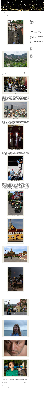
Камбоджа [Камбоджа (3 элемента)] (31, 36)
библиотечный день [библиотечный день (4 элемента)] (36, 40)
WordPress (42, 391)
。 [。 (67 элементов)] (38, 34)
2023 (30, 49)
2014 (30, 57)
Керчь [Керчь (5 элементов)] (33, 36)
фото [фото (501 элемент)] (33, 41)
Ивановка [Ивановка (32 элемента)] (37, 35)
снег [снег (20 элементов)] (30, 41)
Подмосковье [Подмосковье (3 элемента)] (37, 37)
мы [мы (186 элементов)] (42, 40)
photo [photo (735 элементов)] (35, 32)
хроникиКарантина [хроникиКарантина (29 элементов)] (39, 41)
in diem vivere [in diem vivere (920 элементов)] (34, 31)
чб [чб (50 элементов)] (30, 42)
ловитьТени (17, 379)
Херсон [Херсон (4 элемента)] (31, 40)
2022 (30, 50)
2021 (30, 51)
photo (25, 379)
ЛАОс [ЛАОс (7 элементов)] (31, 37)
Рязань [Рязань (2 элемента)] (40, 37)
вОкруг (31, 20)
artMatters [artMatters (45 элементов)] (32, 29)
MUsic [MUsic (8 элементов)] (41, 31)
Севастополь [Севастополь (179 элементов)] (33, 38)
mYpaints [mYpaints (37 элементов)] (31, 32)
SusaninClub (7, 2)
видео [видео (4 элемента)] (40, 40)
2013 (30, 58)
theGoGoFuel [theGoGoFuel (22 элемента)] (32, 34)
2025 (30, 47)
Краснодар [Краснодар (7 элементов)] (36, 36)
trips (26, 379)
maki (10, 379)
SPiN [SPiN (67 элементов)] (41, 32)
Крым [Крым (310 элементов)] (39, 36)
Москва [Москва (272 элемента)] (34, 37)
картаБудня (14, 379)
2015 (30, 56)
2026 (30, 46)
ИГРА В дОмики (32, 22)
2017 (30, 54)
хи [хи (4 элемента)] (35, 41)
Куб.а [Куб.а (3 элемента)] (42, 36)
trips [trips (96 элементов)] (36, 34)
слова (19, 379)
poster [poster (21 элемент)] (38, 32)
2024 (30, 48)
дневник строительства (33, 21)
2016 (30, 55)
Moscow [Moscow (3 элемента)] (39, 31)
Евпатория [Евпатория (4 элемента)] (33, 35)
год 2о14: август (26, 12)
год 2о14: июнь (4, 12)
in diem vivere (22, 379)
